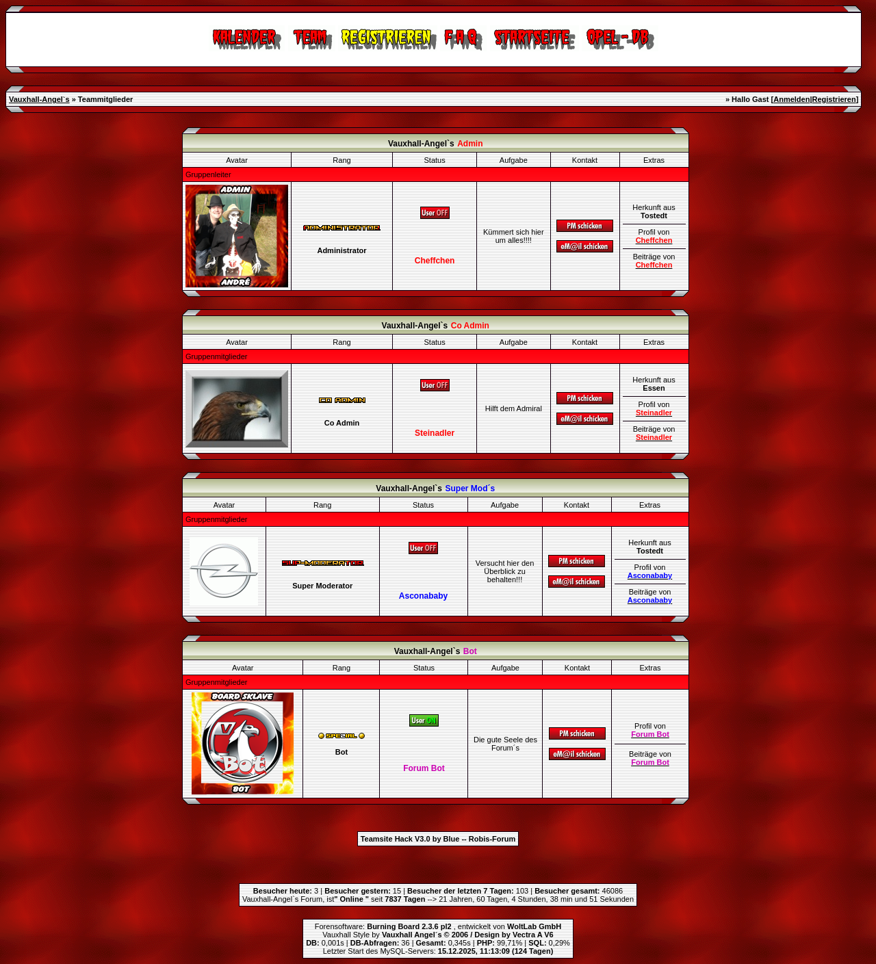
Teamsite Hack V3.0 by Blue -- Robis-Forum (438, 839)
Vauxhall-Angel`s (39, 99)
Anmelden (791, 99)
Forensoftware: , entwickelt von (438, 926)
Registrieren (833, 99)
